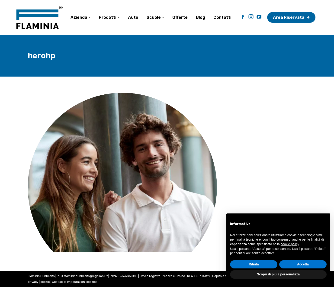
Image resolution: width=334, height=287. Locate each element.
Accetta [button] (303, 264)
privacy (33, 282)
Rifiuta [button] (254, 264)
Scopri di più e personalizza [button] (278, 274)
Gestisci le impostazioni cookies (74, 282)
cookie (45, 282)
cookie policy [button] (290, 244)
